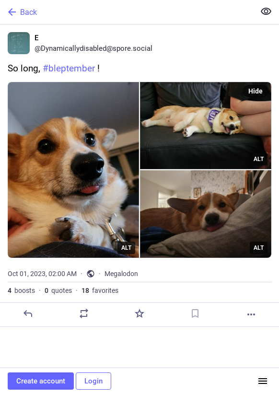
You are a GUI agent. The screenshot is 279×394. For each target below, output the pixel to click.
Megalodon (121, 274)
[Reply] (28, 313)
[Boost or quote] (84, 313)
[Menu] (262, 381)
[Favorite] (139, 313)
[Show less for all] (266, 11)
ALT (126, 247)
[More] (251, 314)
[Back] (126, 12)
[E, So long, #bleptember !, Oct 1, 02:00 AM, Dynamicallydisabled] (139, 175)
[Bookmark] (195, 313)
